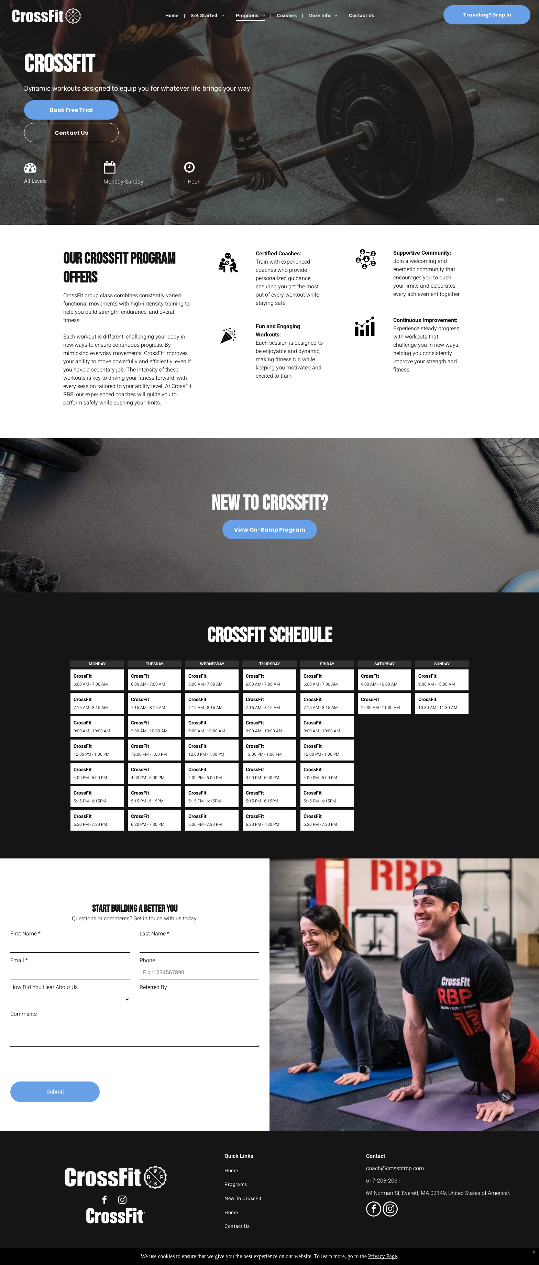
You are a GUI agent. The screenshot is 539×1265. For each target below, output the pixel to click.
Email (19, 960)
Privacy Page (382, 1256)
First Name (25, 934)
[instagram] (122, 1201)
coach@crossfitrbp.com (395, 1168)
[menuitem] (173, 15)
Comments (23, 1014)
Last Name (154, 934)
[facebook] (104, 1201)
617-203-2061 (383, 1181)
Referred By (153, 987)
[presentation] (62, 1061)
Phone (147, 960)
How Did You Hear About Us (44, 987)
